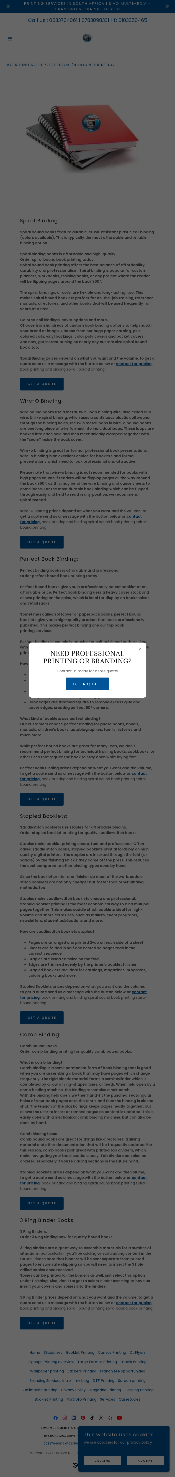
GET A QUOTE (87, 684)
